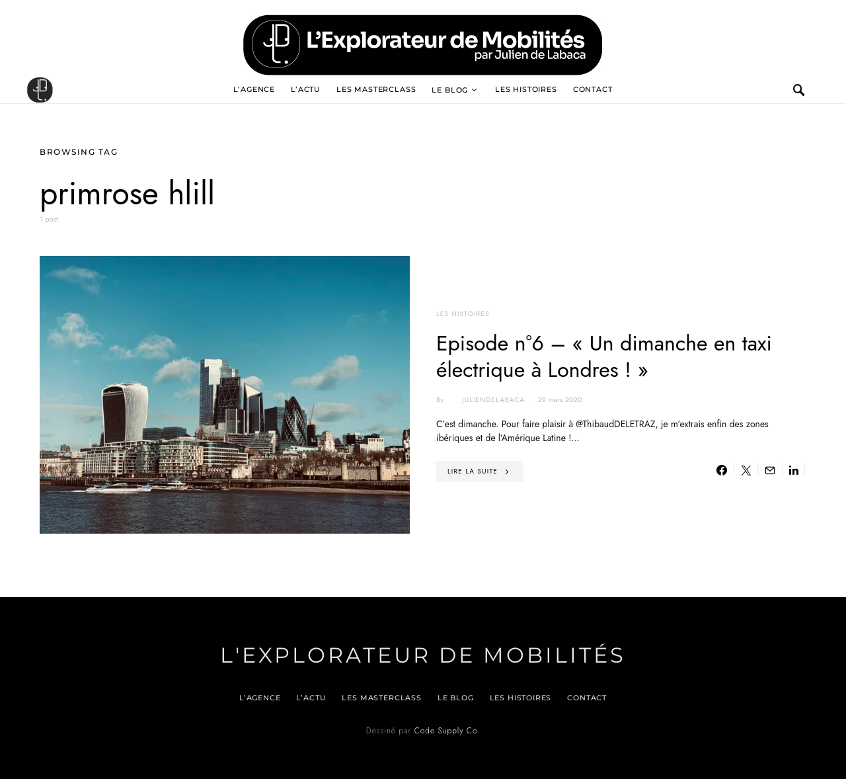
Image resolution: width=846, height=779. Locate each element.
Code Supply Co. (447, 731)
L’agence (254, 89)
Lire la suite (472, 471)
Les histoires (526, 89)
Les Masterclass (376, 89)
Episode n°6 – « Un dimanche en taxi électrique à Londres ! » (604, 356)
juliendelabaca (485, 400)
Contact (593, 89)
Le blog (450, 90)
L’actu (306, 89)
